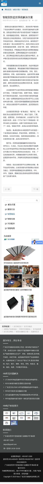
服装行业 (10, 209)
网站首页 (6, 9)
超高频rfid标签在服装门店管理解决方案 (18, 290)
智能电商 (10, 228)
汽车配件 (10, 224)
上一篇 (7, 189)
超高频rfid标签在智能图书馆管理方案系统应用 (20, 317)
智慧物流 (25, 9)
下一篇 (35, 189)
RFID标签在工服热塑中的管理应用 (16, 263)
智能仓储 (10, 219)
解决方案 (16, 9)
